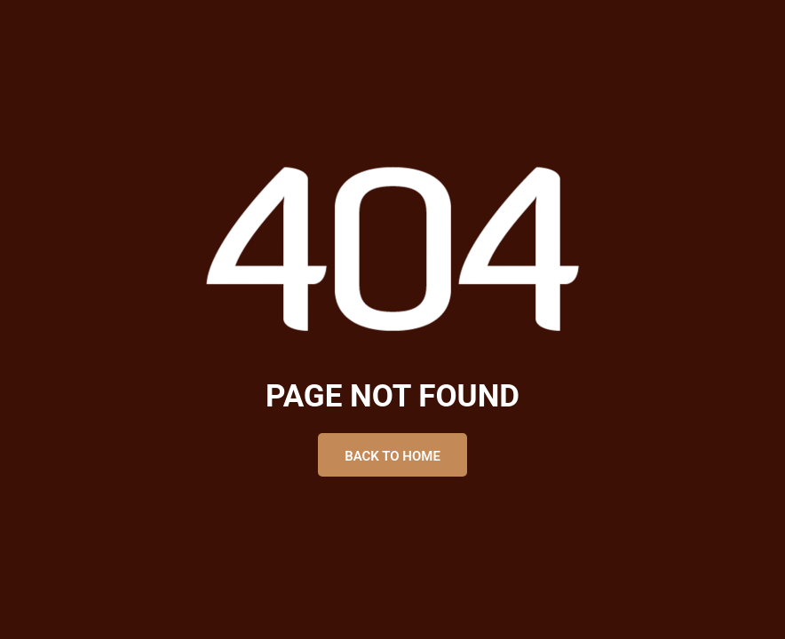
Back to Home (392, 456)
